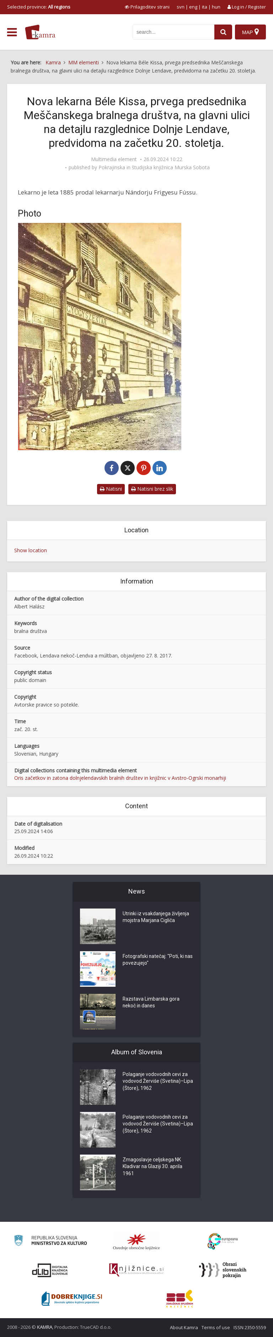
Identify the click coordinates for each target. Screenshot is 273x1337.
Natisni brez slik (152, 488)
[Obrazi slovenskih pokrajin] (223, 1270)
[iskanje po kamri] (173, 32)
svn (180, 7)
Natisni (111, 488)
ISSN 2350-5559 (250, 1327)
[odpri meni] (12, 32)
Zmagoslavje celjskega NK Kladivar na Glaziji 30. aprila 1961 (153, 1167)
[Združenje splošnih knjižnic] (179, 1298)
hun (216, 7)
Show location (30, 550)
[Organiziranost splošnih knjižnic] (136, 1242)
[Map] (250, 32)
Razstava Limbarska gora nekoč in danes (151, 1002)
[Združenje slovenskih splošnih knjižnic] (136, 1270)
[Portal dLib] (50, 1270)
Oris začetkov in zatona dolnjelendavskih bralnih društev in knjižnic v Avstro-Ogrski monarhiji (120, 777)
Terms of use (216, 1327)
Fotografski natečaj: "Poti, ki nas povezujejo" (153, 960)
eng (193, 7)
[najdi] (222, 32)
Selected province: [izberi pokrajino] (38, 7)
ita (204, 7)
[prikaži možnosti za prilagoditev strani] (147, 7)
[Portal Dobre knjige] (72, 1298)
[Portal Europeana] (222, 1241)
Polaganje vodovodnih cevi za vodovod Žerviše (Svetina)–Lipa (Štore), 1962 (156, 1082)
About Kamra (184, 1327)
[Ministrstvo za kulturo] (50, 1241)
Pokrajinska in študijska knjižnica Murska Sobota (154, 167)
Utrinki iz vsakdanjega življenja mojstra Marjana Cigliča (156, 917)
